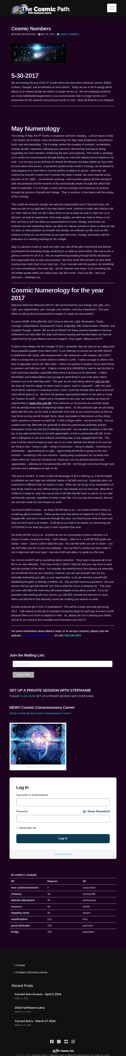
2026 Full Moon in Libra (30, 1007)
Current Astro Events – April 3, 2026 (38, 994)
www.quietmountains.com (38, 635)
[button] (111, 8)
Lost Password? (63, 854)
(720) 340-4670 (72, 635)
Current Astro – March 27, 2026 (35, 1021)
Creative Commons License (30, 972)
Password (21, 811)
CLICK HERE (28, 696)
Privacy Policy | (40, 1055)
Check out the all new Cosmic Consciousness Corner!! (40, 713)
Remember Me (26, 827)
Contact (19, 965)
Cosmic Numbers (68, 34)
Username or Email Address (32, 795)
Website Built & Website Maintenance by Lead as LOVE (80, 1055)
